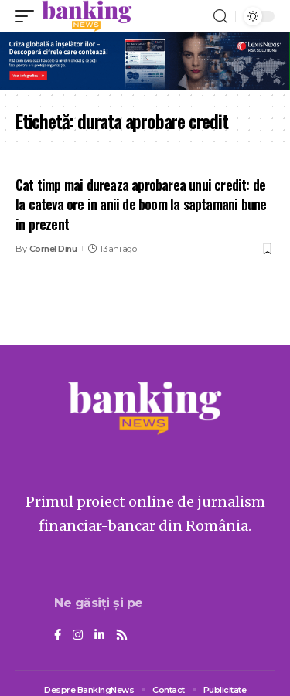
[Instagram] (78, 636)
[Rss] (122, 636)
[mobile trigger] (28, 16)
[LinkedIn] (99, 636)
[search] (220, 17)
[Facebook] (57, 636)
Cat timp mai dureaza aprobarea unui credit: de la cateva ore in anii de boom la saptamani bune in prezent (140, 204)
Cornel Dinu (53, 248)
